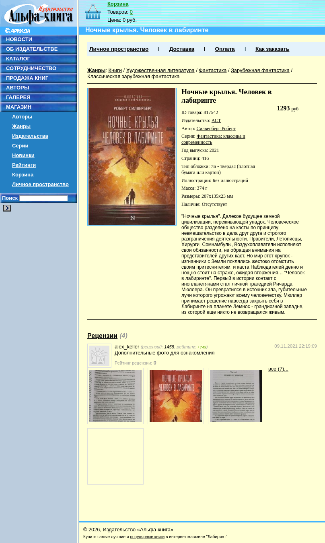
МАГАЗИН (18, 107)
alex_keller (127, 347)
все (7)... (278, 369)
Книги (115, 70)
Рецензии (102, 335)
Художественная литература (160, 70)
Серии (20, 146)
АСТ (216, 120)
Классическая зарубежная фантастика (133, 76)
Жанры (21, 126)
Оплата (224, 49)
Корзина (22, 175)
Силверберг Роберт (215, 128)
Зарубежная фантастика (260, 70)
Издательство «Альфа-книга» (138, 529)
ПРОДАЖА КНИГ (27, 78)
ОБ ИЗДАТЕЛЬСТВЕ (32, 49)
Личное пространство (40, 184)
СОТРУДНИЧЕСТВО (31, 68)
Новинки (23, 155)
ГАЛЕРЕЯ (18, 97)
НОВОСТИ (19, 39)
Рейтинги (24, 165)
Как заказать (272, 49)
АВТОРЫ (17, 88)
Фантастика (212, 70)
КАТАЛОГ (18, 59)
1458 (169, 346)
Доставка (181, 49)
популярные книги (147, 537)
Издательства (30, 136)
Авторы (22, 117)
